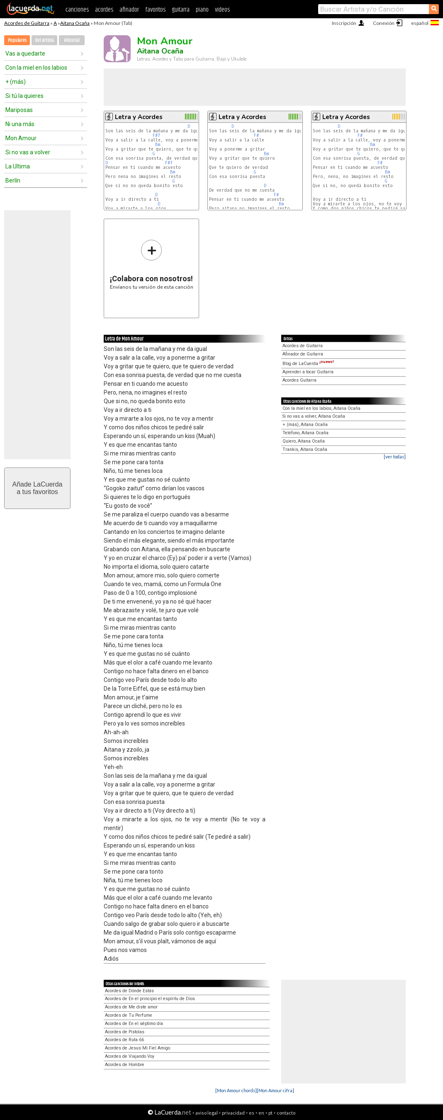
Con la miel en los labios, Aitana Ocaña (321, 408)
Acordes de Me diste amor (131, 1007)
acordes (104, 10)
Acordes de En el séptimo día (134, 1023)
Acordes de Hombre (124, 1064)
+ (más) (15, 81)
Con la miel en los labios (36, 67)
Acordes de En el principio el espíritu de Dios (150, 998)
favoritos (155, 10)
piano (202, 10)
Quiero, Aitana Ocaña (303, 441)
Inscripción (344, 23)
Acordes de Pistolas (124, 1032)
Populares (17, 40)
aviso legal (206, 1112)
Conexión (383, 23)
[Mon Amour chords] (236, 1090)
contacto (286, 1112)
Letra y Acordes (139, 117)
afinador (129, 10)
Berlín (12, 180)
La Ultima (17, 166)
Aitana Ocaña (75, 23)
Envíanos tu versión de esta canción (151, 264)
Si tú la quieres (24, 96)
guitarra (181, 10)
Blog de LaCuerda (308, 363)
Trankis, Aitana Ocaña (304, 449)
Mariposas (19, 110)
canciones (77, 10)
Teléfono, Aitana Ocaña (305, 433)
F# (256, 135)
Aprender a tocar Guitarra (307, 372)
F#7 (156, 135)
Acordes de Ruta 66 (124, 1039)
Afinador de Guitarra (302, 354)
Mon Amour (21, 138)
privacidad (233, 1112)
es (251, 1112)
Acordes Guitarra (299, 380)
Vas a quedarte (25, 53)
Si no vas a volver (27, 152)
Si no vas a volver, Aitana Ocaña (313, 416)
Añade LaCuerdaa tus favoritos (37, 488)
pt (270, 1112)
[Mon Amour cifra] (275, 1090)
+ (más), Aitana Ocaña (305, 424)
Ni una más (19, 124)
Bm (157, 144)
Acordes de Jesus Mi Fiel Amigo (137, 1048)
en (261, 1112)
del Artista (44, 40)
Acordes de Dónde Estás (129, 990)
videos (222, 10)
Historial (72, 40)
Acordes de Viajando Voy (129, 1056)
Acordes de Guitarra (26, 23)
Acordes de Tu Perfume (128, 1015)
